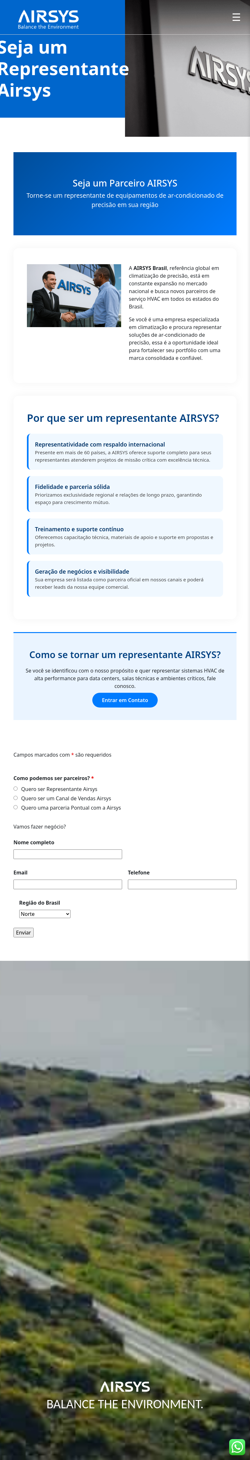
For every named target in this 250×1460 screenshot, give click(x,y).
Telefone (139, 872)
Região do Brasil (39, 902)
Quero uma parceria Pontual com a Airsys (71, 807)
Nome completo (33, 842)
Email (20, 872)
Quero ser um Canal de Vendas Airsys (66, 798)
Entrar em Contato (125, 700)
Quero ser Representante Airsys (59, 789)
